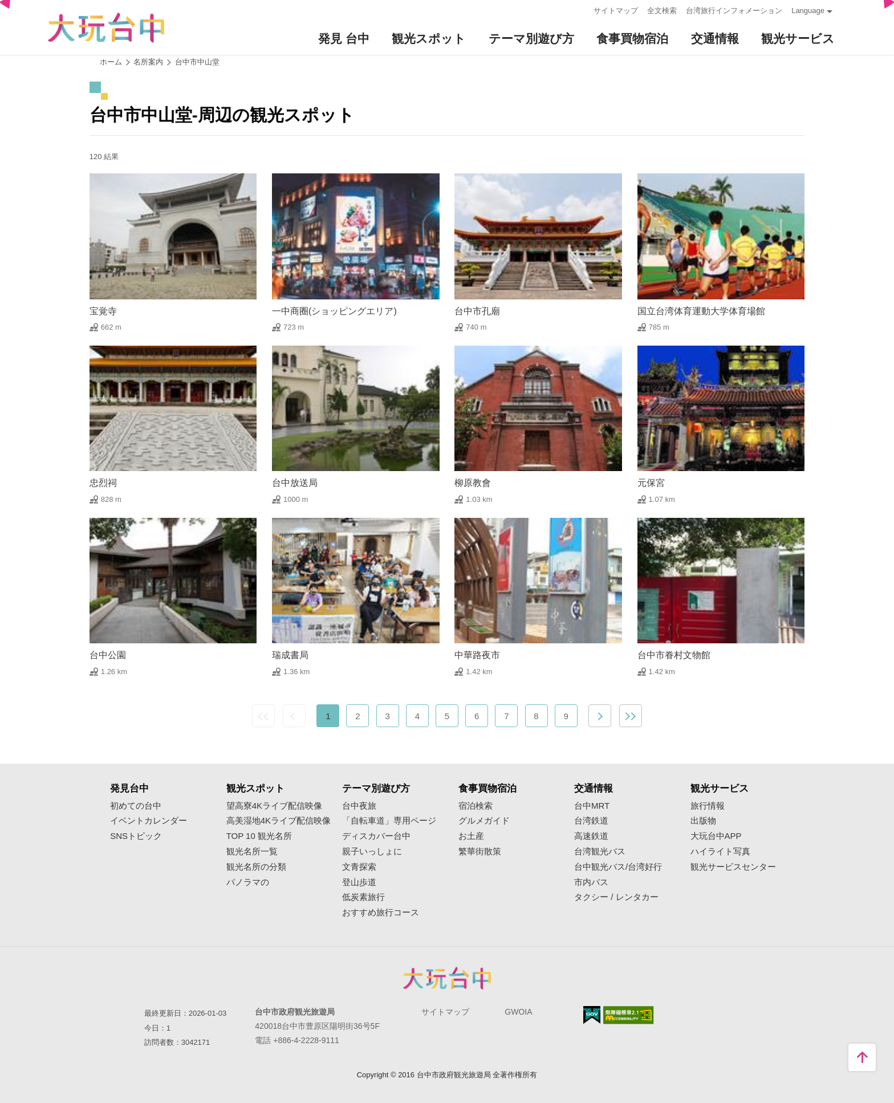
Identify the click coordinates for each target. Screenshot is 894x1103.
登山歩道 (359, 882)
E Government (591, 1015)
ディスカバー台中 (376, 836)
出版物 (703, 820)
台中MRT (591, 805)
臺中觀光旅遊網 (106, 28)
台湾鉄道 (591, 820)
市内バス (591, 882)
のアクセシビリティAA (628, 1015)
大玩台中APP (716, 836)
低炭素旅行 (363, 897)
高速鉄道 (591, 836)
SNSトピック (136, 836)
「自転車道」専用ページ (389, 820)
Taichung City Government (447, 978)
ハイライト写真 (720, 851)
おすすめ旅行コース (380, 912)
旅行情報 (707, 805)
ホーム (111, 62)
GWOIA (518, 1011)
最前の (263, 715)
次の (599, 715)
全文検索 (662, 10)
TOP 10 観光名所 (259, 836)
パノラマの (247, 882)
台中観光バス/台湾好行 (618, 866)
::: (581, 9)
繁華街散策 (479, 851)
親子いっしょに (372, 851)
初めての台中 (135, 805)
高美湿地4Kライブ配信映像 (278, 820)
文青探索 (359, 866)
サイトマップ (616, 10)
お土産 (471, 836)
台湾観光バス (599, 851)
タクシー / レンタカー (616, 897)
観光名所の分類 (256, 866)
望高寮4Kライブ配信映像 (274, 805)
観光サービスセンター (733, 866)
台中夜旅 (359, 805)
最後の (630, 715)
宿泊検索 (475, 805)
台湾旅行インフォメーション (734, 10)
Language (807, 10)
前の (294, 715)
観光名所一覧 (252, 851)
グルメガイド (484, 820)
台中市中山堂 (197, 62)
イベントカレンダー (148, 820)
